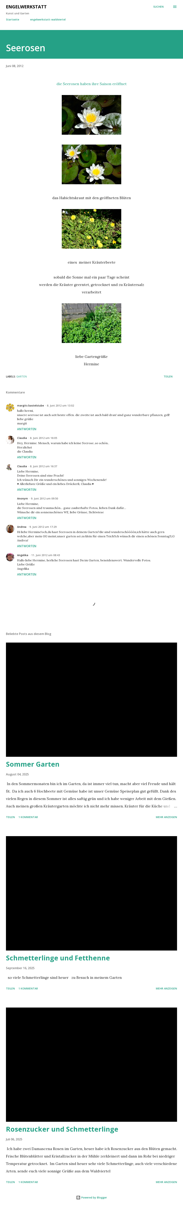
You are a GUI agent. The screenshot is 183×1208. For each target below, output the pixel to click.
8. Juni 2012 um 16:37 (43, 466)
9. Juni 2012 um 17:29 (43, 527)
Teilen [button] (168, 376)
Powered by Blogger (91, 1197)
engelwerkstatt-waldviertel (48, 19)
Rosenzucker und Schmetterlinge (62, 1129)
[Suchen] (158, 6)
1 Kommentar (28, 817)
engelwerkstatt (26, 7)
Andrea (21, 527)
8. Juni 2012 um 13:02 (60, 405)
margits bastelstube (30, 405)
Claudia (22, 438)
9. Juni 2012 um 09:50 (44, 498)
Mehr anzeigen (166, 817)
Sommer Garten (33, 764)
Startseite (12, 19)
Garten (21, 376)
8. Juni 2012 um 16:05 (43, 438)
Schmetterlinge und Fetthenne (58, 957)
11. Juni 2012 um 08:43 (45, 555)
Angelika (22, 555)
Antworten (26, 429)
